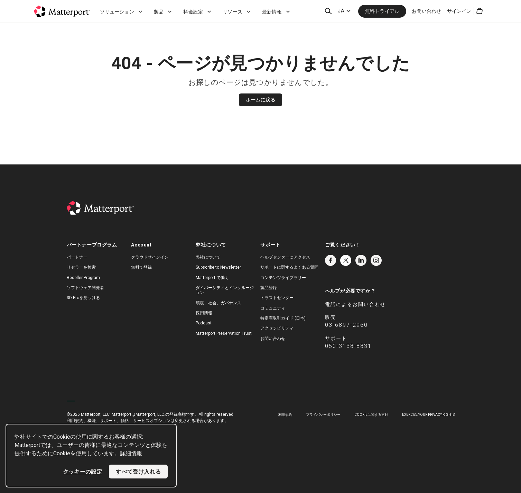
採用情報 (204, 313)
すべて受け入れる (138, 471)
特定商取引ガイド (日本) (283, 318)
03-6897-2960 (346, 325)
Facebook (330, 260)
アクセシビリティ (277, 328)
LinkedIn (360, 260)
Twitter (345, 260)
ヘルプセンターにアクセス (285, 257)
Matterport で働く (212, 277)
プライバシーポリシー (323, 414)
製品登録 (268, 287)
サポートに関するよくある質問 (289, 267)
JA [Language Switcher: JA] (341, 11)
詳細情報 (131, 453)
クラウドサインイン (149, 257)
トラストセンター (277, 297)
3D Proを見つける (83, 297)
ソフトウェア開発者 (85, 287)
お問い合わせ (426, 11)
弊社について (208, 257)
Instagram (376, 260)
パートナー (77, 257)
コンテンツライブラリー (283, 277)
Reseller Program (83, 277)
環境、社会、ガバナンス (218, 303)
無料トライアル (382, 11)
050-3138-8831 (348, 346)
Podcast (204, 323)
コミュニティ (272, 308)
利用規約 (285, 414)
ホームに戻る (260, 100)
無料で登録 (141, 267)
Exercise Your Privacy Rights (428, 414)
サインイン (459, 11)
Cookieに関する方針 (371, 414)
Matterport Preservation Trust (224, 333)
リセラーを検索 (81, 267)
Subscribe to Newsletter (218, 267)
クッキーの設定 (82, 471)
